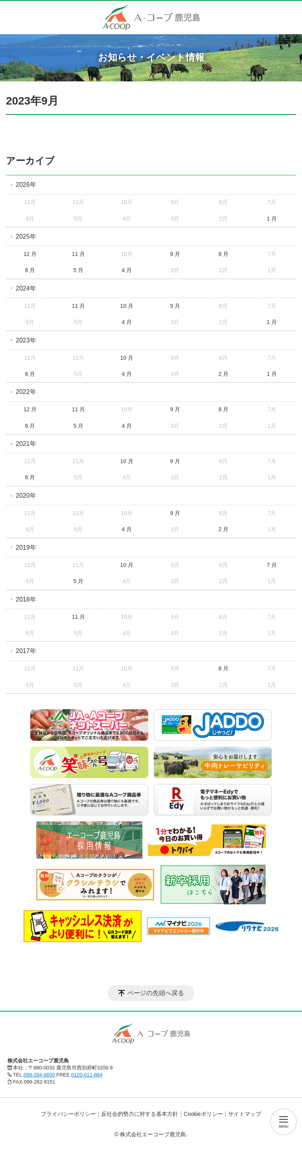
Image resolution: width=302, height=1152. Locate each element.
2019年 (26, 547)
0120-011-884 (87, 1075)
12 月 (30, 254)
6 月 (30, 270)
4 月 (127, 270)
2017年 (26, 651)
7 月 (272, 565)
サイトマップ (244, 1114)
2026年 (26, 184)
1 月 (272, 218)
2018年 (26, 599)
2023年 (26, 340)
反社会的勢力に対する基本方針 (139, 1114)
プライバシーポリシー (68, 1114)
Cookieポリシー (203, 1114)
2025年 (26, 236)
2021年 (26, 443)
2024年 (26, 288)
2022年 (26, 391)
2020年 (26, 495)
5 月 (79, 270)
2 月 (223, 374)
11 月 (78, 254)
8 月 (223, 254)
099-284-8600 (39, 1075)
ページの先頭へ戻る (155, 993)
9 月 (175, 254)
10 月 (126, 306)
